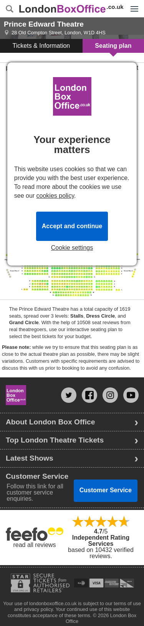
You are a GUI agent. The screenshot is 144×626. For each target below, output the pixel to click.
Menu (132, 4)
